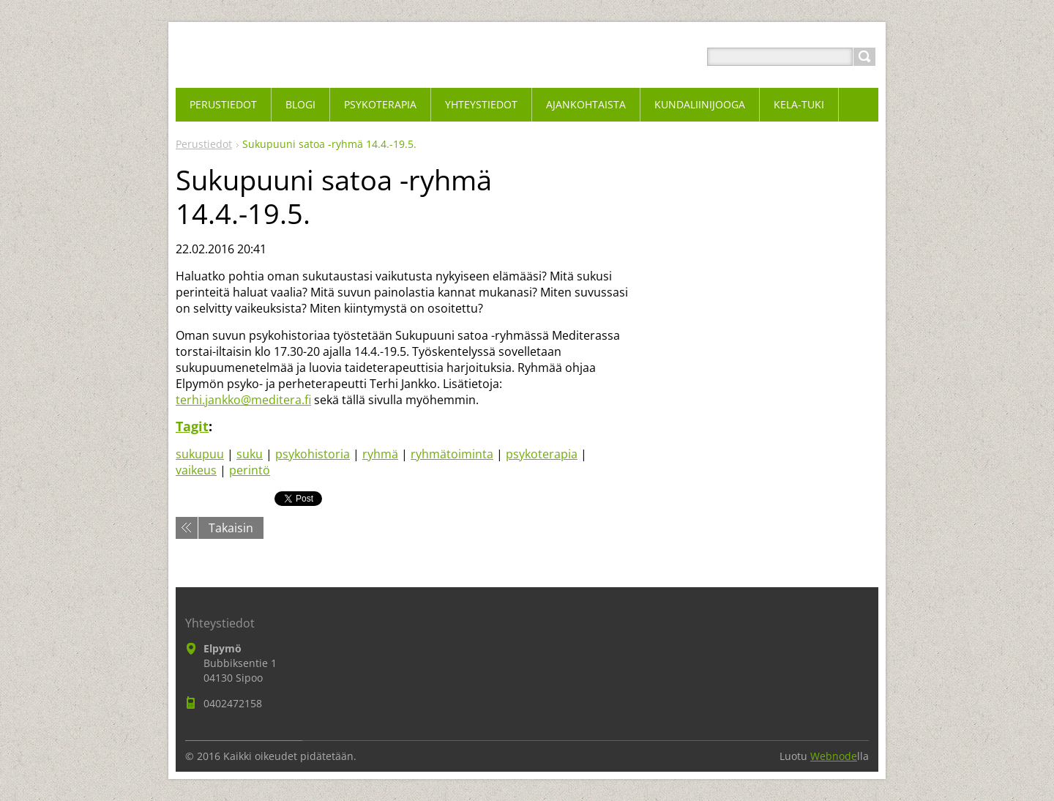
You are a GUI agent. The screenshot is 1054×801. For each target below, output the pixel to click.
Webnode (833, 756)
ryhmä (380, 454)
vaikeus (196, 470)
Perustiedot (204, 144)
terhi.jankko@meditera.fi (243, 400)
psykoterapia (542, 454)
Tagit (192, 426)
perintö (249, 470)
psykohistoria (312, 454)
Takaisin (231, 528)
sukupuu (200, 454)
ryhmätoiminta (452, 454)
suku (249, 454)
